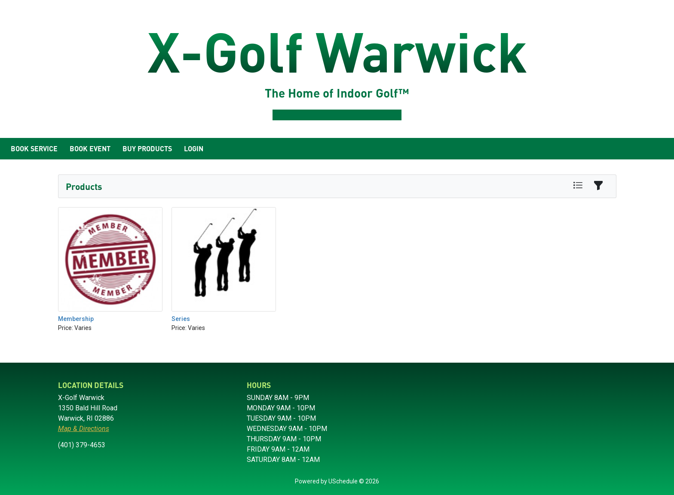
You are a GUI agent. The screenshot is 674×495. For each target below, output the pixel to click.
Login (193, 148)
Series (181, 318)
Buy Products (147, 148)
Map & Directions (83, 429)
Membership (76, 318)
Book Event (90, 148)
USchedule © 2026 (353, 481)
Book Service (34, 148)
